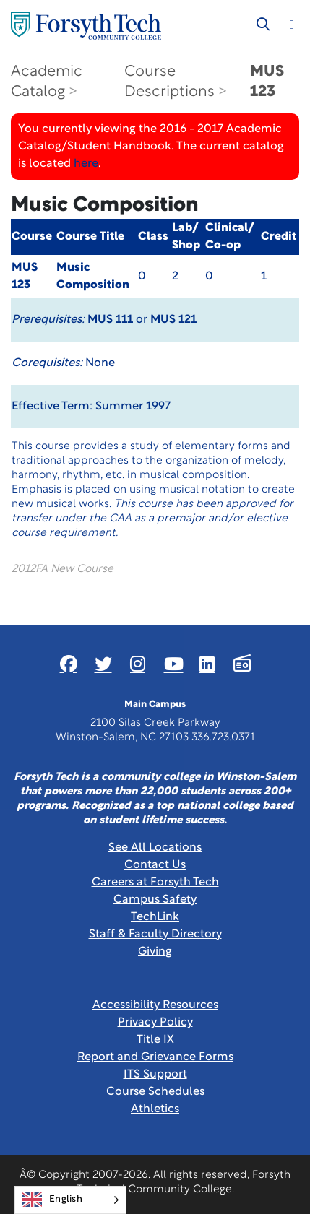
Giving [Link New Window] (155, 952)
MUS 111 (110, 320)
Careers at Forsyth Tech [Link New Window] (155, 882)
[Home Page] (86, 25)
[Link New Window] (68, 663)
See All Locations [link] (155, 848)
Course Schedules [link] (155, 1092)
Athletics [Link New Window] (155, 1109)
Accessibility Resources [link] (155, 1005)
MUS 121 (173, 320)
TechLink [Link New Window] (155, 917)
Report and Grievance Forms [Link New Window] (155, 1057)
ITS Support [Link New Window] (155, 1074)
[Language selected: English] (70, 1200)
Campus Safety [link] (155, 900)
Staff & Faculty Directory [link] (155, 934)
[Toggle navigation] (292, 24)
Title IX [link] (155, 1040)
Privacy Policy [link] (155, 1022)
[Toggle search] (263, 24)
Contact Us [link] (155, 865)
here (86, 164)
